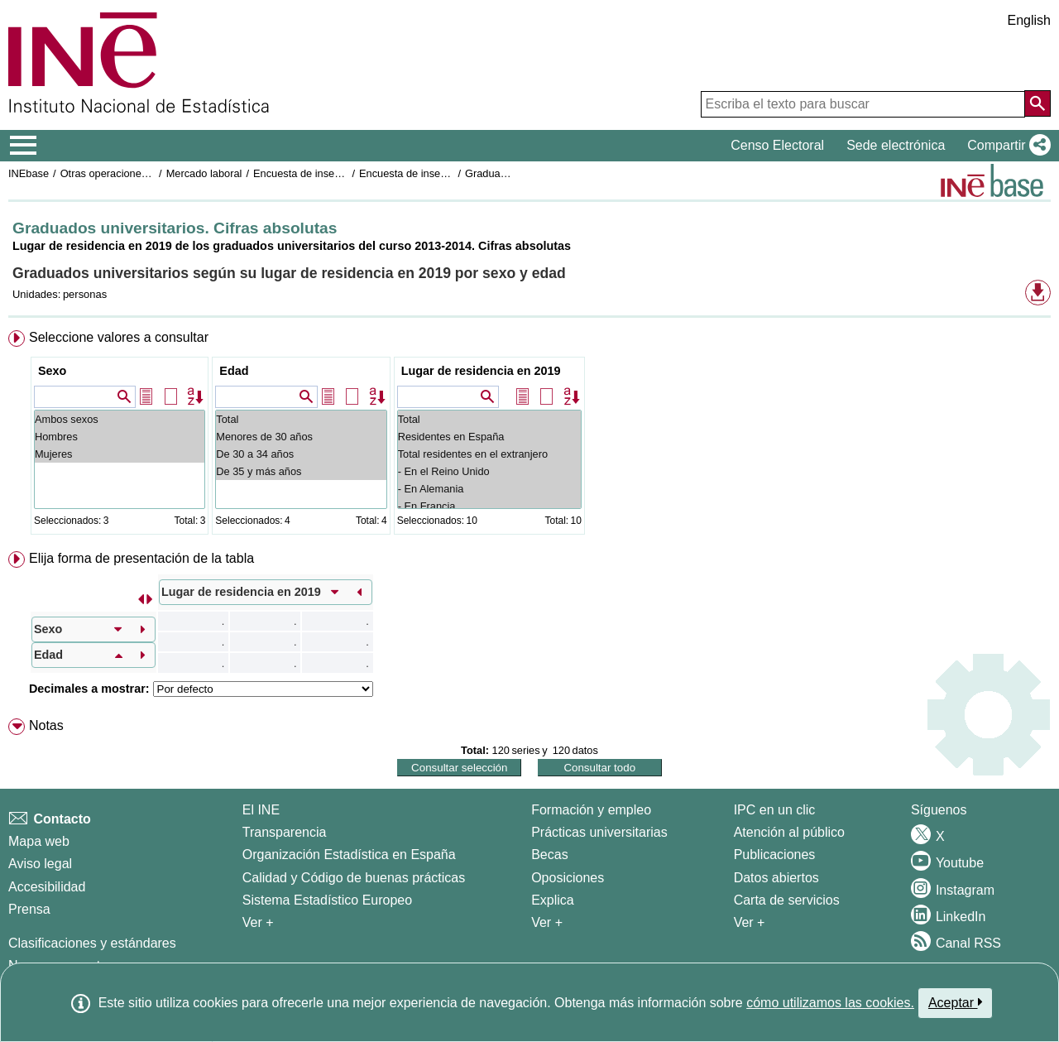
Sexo (52, 370)
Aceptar (955, 1002)
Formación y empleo (591, 810)
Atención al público (789, 832)
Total (301, 419)
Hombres (119, 436)
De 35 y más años (301, 471)
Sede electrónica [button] (895, 145)
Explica (552, 900)
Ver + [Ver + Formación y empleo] (547, 922)
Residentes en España (489, 436)
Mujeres (119, 454)
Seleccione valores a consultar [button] (118, 337)
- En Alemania (489, 488)
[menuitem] (529, 436)
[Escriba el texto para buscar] (863, 104)
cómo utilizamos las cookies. (830, 1003)
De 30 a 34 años (301, 454)
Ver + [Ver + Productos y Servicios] (749, 922)
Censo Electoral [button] (777, 145)
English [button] (1029, 20)
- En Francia (489, 506)
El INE (261, 810)
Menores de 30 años (301, 436)
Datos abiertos (776, 878)
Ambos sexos (119, 419)
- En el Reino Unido (489, 471)
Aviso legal (40, 864)
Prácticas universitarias (599, 832)
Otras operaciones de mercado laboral (150, 173)
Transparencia (284, 832)
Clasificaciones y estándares (92, 943)
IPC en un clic (775, 810)
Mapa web (38, 841)
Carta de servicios (787, 900)
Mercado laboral (204, 173)
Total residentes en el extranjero (489, 454)
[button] (1006, 146)
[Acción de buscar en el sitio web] (1037, 103)
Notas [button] (46, 725)
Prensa (29, 909)
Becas (549, 855)
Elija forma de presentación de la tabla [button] (141, 558)
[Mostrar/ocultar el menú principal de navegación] (23, 146)
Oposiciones (567, 878)
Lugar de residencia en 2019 (481, 370)
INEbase (28, 173)
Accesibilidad (46, 887)
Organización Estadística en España (349, 855)
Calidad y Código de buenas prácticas (354, 878)
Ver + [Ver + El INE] (258, 922)
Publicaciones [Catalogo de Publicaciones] (775, 855)
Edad (233, 370)
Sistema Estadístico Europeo (327, 900)
